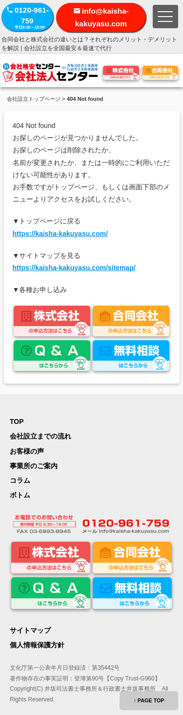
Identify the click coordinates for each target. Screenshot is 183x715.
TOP (17, 421)
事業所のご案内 (34, 466)
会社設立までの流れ (40, 436)
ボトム (20, 495)
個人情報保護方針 (37, 645)
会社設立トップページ (34, 99)
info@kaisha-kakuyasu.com (102, 17)
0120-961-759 (27, 18)
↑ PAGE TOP (148, 700)
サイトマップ (30, 630)
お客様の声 (27, 451)
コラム (20, 480)
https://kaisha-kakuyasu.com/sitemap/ (74, 268)
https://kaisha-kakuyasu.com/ (60, 234)
